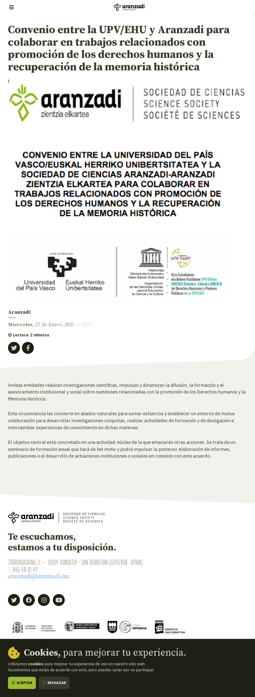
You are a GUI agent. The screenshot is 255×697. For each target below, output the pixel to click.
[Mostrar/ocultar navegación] (11, 7)
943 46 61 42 (25, 569)
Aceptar (21, 683)
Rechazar (54, 683)
